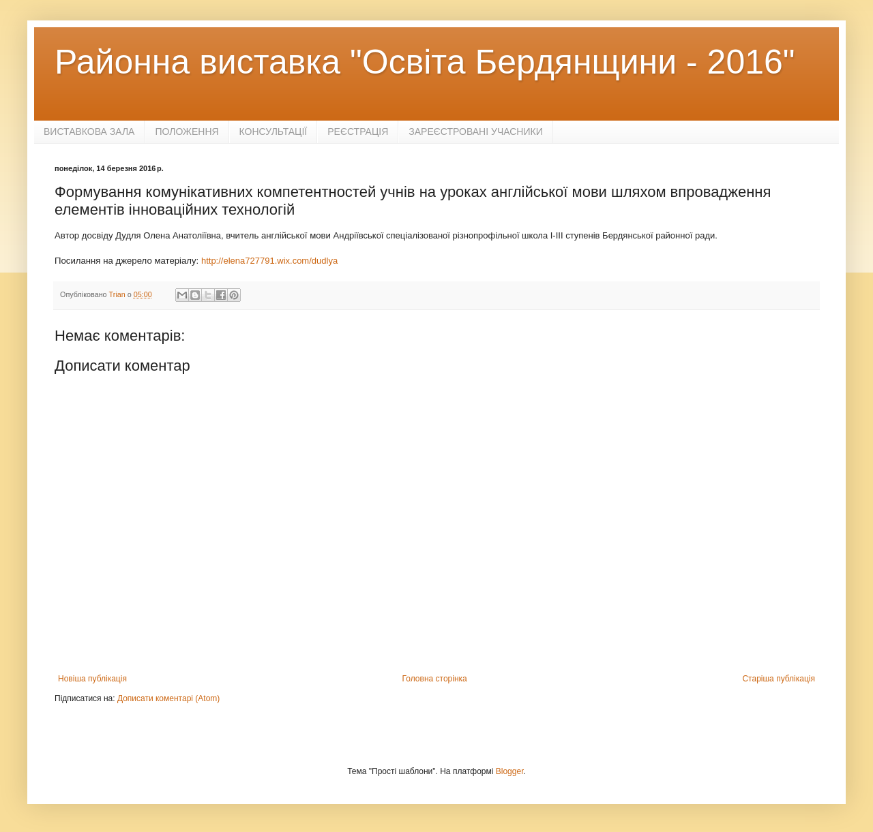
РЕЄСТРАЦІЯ (357, 131)
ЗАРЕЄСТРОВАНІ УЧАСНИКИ (476, 131)
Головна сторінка (434, 678)
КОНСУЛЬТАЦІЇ (273, 131)
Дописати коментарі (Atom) (168, 698)
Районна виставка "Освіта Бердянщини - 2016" (425, 62)
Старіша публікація (778, 678)
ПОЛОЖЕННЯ (186, 131)
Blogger (510, 771)
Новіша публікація (92, 678)
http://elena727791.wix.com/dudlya (269, 261)
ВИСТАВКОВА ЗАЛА (89, 131)
